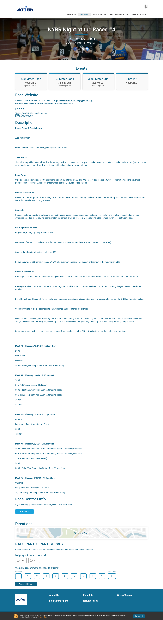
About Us (71, 15)
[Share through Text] (87, 49)
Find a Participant (119, 15)
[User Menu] (146, 7)
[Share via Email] (83, 49)
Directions (93, 43)
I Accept (139, 616)
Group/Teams (99, 15)
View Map (81, 534)
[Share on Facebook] (75, 49)
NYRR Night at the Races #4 (81, 29)
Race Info (84, 15)
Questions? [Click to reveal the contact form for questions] (24, 513)
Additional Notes (25, 585)
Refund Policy (139, 15)
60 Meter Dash (64, 80)
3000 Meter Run (98, 80)
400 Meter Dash (31, 80)
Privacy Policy (42, 617)
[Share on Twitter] (79, 49)
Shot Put (132, 80)
